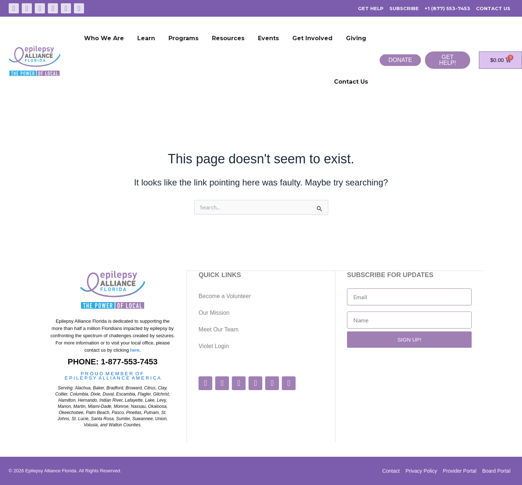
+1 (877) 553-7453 (447, 8)
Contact (391, 471)
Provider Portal (460, 471)
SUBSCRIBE (404, 8)
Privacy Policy (421, 471)
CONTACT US (493, 8)
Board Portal (496, 471)
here (134, 350)
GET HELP (371, 8)
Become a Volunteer (225, 296)
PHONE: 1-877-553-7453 (113, 361)
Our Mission (214, 312)
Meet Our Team (218, 329)
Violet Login (214, 346)
